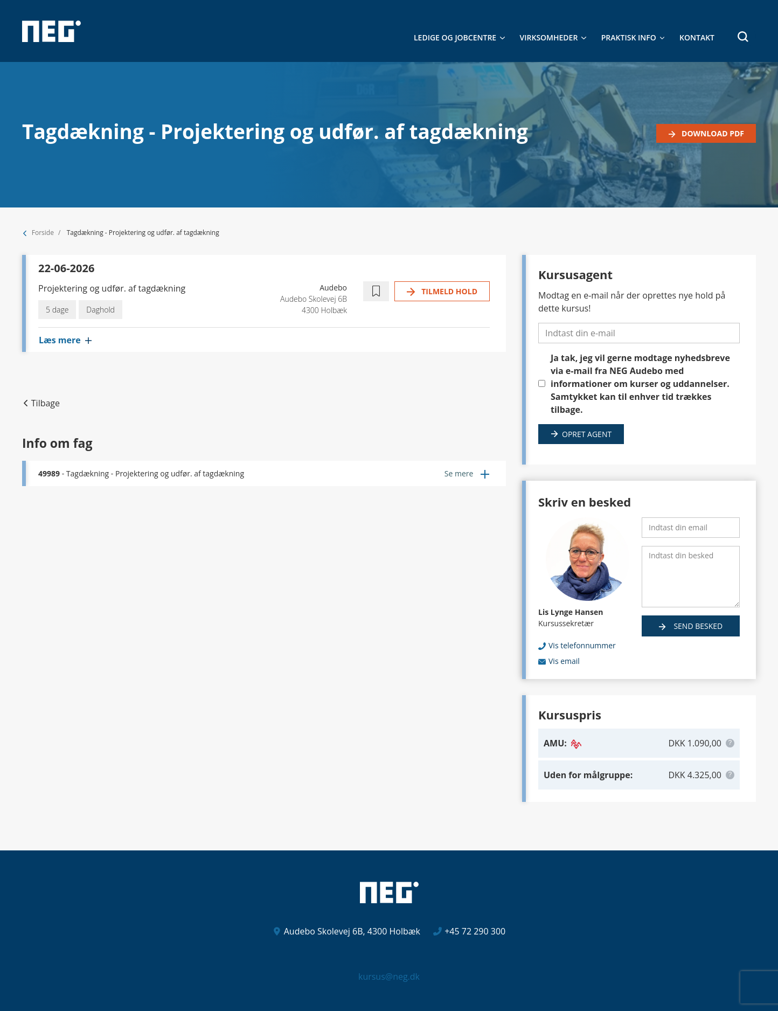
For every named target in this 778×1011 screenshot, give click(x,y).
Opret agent (587, 434)
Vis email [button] (564, 661)
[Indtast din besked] (691, 576)
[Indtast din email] (691, 527)
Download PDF (711, 133)
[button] (739, 36)
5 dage (57, 309)
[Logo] (51, 31)
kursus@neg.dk (389, 976)
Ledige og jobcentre (455, 37)
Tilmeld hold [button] (448, 291)
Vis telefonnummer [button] (582, 645)
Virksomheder (549, 37)
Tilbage (45, 403)
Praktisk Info (628, 37)
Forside (43, 232)
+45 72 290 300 (474, 931)
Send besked (697, 626)
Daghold (100, 309)
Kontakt (696, 37)
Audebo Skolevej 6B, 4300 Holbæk (352, 931)
